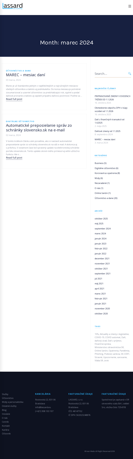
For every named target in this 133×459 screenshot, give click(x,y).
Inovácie (6, 413)
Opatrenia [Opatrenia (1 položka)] (114, 350)
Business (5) (101, 163)
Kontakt (6, 425)
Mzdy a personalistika (12, 402)
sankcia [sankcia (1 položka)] (116, 353)
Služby (5, 394)
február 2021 (101, 298)
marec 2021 (100, 293)
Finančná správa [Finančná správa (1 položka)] (103, 344)
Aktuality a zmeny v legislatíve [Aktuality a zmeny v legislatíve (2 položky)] (114, 334)
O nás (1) (99, 188)
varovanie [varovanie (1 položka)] (122, 357)
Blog (4, 410)
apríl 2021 (99, 288)
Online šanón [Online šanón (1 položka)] (101, 350)
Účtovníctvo (8, 398)
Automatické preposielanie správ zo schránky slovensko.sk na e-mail (39, 128)
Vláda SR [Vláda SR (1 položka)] (99, 360)
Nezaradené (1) (102, 183)
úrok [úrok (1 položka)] (106, 360)
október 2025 (101, 218)
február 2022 (101, 248)
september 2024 (103, 228)
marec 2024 (100, 233)
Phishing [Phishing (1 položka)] (99, 353)
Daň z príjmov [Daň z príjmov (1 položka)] (114, 340)
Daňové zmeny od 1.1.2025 (107, 131)
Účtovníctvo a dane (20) (106, 198)
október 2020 (101, 313)
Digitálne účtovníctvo (20, 121)
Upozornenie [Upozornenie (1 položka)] (109, 357)
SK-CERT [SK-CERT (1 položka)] (125, 353)
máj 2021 (99, 283)
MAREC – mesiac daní (25, 74)
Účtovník (6, 433)
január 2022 (100, 253)
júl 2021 (98, 278)
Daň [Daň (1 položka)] (123, 337)
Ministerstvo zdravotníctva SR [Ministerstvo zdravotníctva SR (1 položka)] (109, 347)
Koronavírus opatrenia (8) (107, 173)
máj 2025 (99, 223)
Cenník (5, 421)
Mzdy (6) (99, 178)
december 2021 (102, 258)
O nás (5, 417)
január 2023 (100, 243)
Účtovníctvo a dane (18, 70)
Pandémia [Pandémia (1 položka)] (124, 350)
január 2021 (100, 303)
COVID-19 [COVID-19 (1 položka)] (99, 337)
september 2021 (103, 273)
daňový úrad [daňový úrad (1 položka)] (101, 340)
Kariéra (5, 429)
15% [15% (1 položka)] (97, 334)
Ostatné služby (9, 406)
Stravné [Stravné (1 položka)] (98, 357)
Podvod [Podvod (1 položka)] (108, 353)
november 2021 (102, 263)
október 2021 (101, 268)
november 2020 (102, 308)
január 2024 (100, 238)
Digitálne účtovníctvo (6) (106, 168)
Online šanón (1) (103, 193)
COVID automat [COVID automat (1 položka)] (112, 337)
